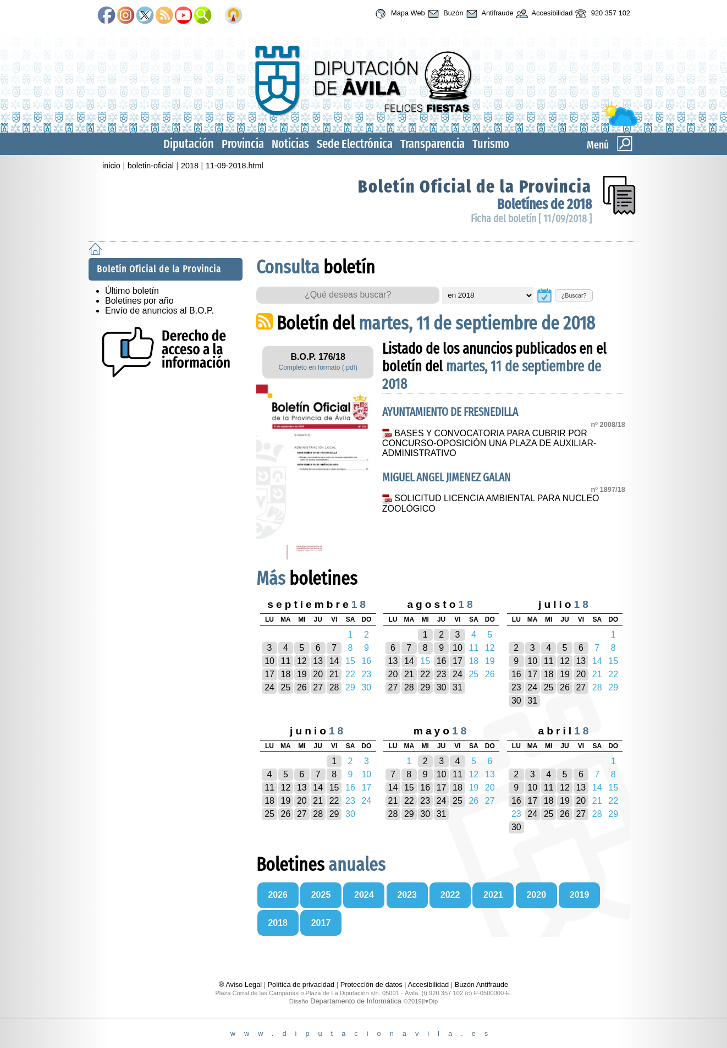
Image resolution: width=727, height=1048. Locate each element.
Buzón (444, 14)
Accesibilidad (543, 14)
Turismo (490, 143)
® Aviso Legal (241, 984)
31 (457, 687)
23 (442, 674)
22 (425, 674)
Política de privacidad (301, 984)
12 (302, 661)
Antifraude (489, 14)
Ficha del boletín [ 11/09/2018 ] (531, 218)
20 (318, 674)
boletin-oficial (151, 165)
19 (302, 674)
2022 (450, 894)
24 (269, 687)
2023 (407, 894)
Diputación (188, 143)
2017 (321, 923)
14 (334, 661)
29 (425, 687)
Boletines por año (139, 300)
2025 (321, 894)
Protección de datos (371, 984)
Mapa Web (398, 14)
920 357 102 (601, 14)
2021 (493, 894)
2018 (190, 165)
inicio (111, 165)
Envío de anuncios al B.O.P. (159, 310)
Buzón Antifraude (481, 984)
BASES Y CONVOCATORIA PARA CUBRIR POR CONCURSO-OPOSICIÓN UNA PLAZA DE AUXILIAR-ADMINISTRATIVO (489, 443)
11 (286, 661)
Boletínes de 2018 (544, 204)
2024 (364, 894)
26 (302, 687)
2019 (580, 894)
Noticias (290, 143)
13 (318, 661)
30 (442, 687)
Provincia (243, 143)
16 (442, 661)
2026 (278, 894)
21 (334, 674)
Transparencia (432, 143)
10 (269, 661)
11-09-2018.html (234, 165)
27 (318, 687)
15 (334, 787)
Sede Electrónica (355, 143)
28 (334, 687)
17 (269, 674)
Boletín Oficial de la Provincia (475, 186)
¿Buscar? (574, 295)
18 (286, 674)
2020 (536, 894)
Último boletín (132, 290)
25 (286, 687)
